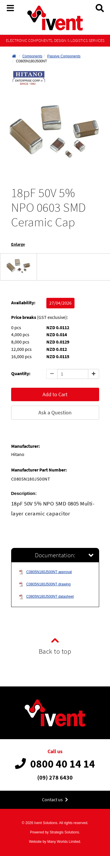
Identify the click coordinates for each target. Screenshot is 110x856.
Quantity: (21, 373)
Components (32, 56)
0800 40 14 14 (55, 763)
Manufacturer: (25, 446)
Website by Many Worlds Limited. (55, 842)
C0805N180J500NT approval (45, 572)
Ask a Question (55, 412)
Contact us (55, 800)
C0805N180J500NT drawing (45, 584)
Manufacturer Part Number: (39, 470)
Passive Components (63, 56)
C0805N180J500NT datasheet (46, 596)
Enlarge (18, 244)
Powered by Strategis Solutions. (55, 832)
